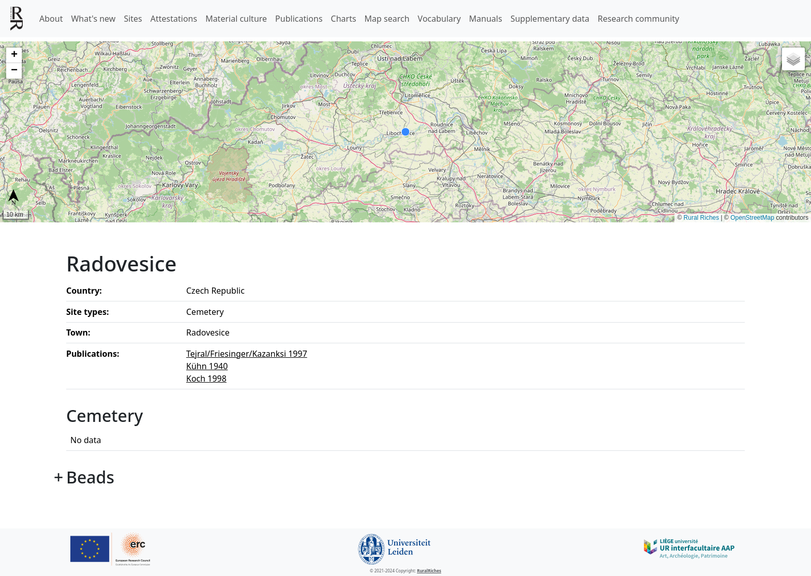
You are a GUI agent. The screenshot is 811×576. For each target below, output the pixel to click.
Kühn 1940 (207, 366)
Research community (639, 18)
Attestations (174, 18)
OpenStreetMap (752, 217)
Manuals (485, 18)
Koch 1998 (206, 378)
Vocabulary (439, 18)
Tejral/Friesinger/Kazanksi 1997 (246, 353)
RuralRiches (429, 570)
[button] (14, 55)
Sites (133, 18)
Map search (387, 18)
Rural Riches (701, 217)
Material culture (236, 18)
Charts (343, 18)
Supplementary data (550, 18)
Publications (298, 18)
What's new (93, 18)
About (51, 18)
